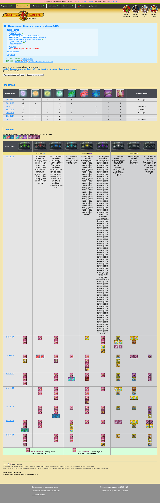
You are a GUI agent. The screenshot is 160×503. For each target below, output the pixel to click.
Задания (11, 55)
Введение (13, 32)
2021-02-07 (10, 100)
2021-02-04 (10, 113)
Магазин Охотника (27, 59)
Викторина (68, 6)
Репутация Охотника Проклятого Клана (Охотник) (28, 37)
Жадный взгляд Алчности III (50, 69)
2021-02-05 (10, 106)
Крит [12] (6, 69)
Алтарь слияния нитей (18, 41)
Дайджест (93, 6)
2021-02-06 (10, 103)
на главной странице (85, 1)
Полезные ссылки (38, 494)
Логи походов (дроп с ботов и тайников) (24, 48)
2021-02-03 (10, 119)
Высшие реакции (27, 60)
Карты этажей (13, 52)
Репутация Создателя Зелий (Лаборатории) (26, 39)
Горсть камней (35, 452)
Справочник (7, 6)
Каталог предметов (21, 61)
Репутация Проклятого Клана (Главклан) (24, 36)
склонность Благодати (69, 69)
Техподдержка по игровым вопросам (45, 487)
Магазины (53, 6)
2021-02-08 (10, 157)
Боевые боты (15, 45)
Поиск (81, 6)
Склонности (38, 6)
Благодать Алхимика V (18, 69)
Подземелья (23, 6)
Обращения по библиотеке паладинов (45, 491)
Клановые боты (15, 34)
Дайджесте (113, 1)
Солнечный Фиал (33, 69)
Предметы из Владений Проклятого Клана (40, 61)
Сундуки (13, 47)
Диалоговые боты (16, 43)
